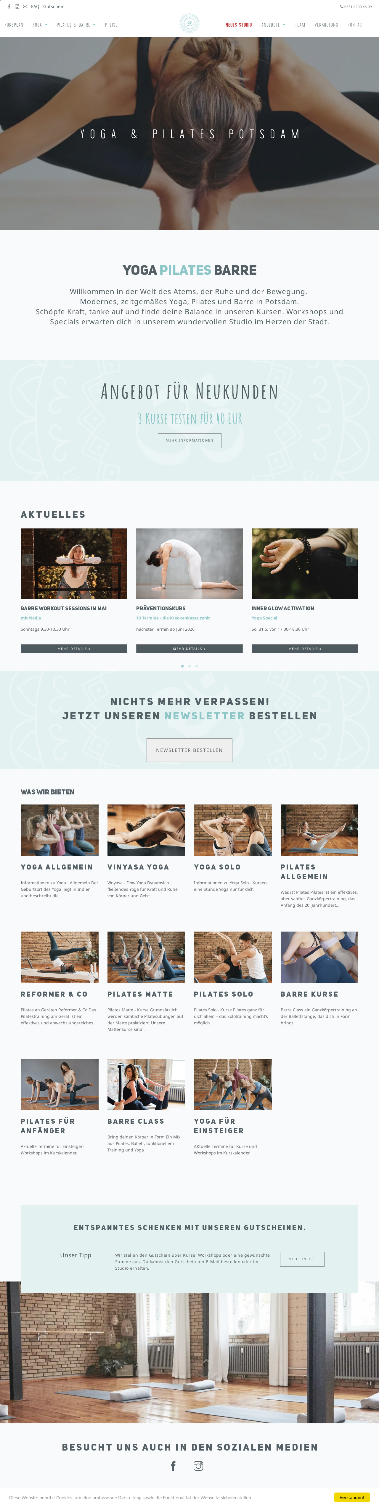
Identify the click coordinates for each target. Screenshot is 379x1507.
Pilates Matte (140, 994)
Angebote (270, 25)
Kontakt (356, 25)
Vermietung (326, 25)
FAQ (35, 6)
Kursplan (13, 25)
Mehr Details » (74, 648)
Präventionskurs (161, 608)
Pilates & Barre (73, 25)
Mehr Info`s (302, 1259)
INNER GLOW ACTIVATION (283, 608)
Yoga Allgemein (57, 867)
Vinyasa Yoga (138, 867)
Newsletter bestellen (189, 750)
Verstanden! (352, 1497)
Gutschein (54, 6)
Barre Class (136, 1121)
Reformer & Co (54, 994)
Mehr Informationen (189, 440)
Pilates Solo (224, 994)
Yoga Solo (217, 867)
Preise (111, 25)
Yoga (37, 25)
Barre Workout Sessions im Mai (64, 608)
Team (300, 25)
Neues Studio (239, 25)
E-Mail (212, 1261)
